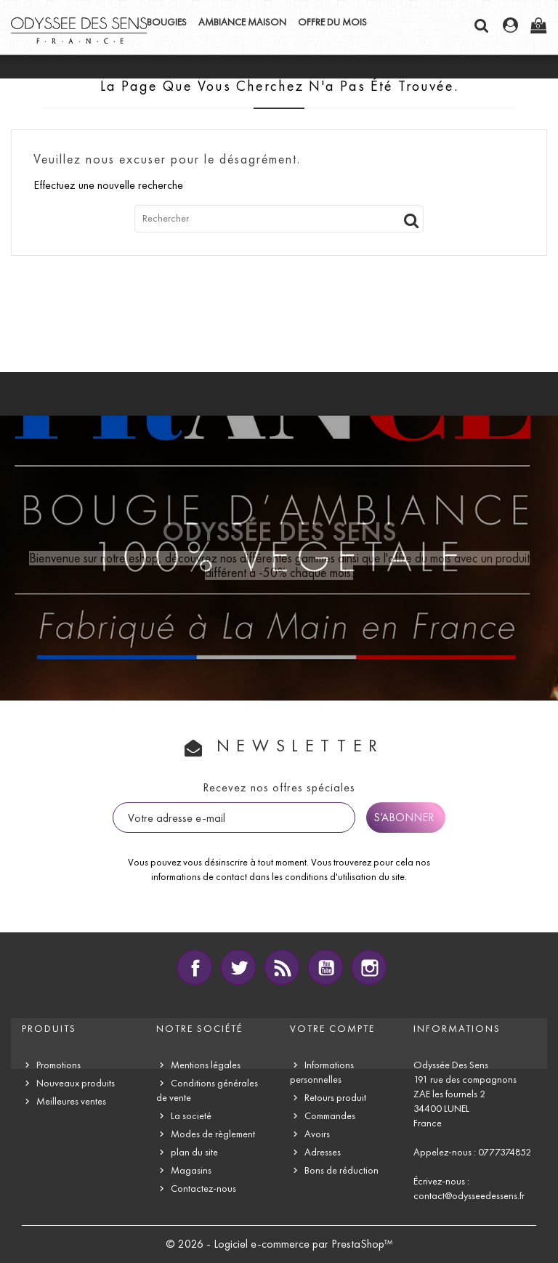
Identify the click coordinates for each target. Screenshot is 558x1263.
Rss (282, 967)
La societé (191, 1116)
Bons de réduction (341, 1170)
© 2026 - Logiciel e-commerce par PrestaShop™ (279, 1244)
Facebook (194, 967)
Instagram (369, 967)
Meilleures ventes (71, 1101)
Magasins (191, 1170)
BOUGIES (167, 22)
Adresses (322, 1152)
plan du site (194, 1152)
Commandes (329, 1116)
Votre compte (332, 1028)
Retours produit (335, 1097)
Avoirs (317, 1134)
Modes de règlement (213, 1134)
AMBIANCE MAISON (242, 22)
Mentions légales (205, 1065)
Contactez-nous (203, 1188)
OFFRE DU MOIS (332, 22)
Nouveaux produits (75, 1083)
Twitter (238, 967)
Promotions (58, 1065)
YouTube (325, 967)
